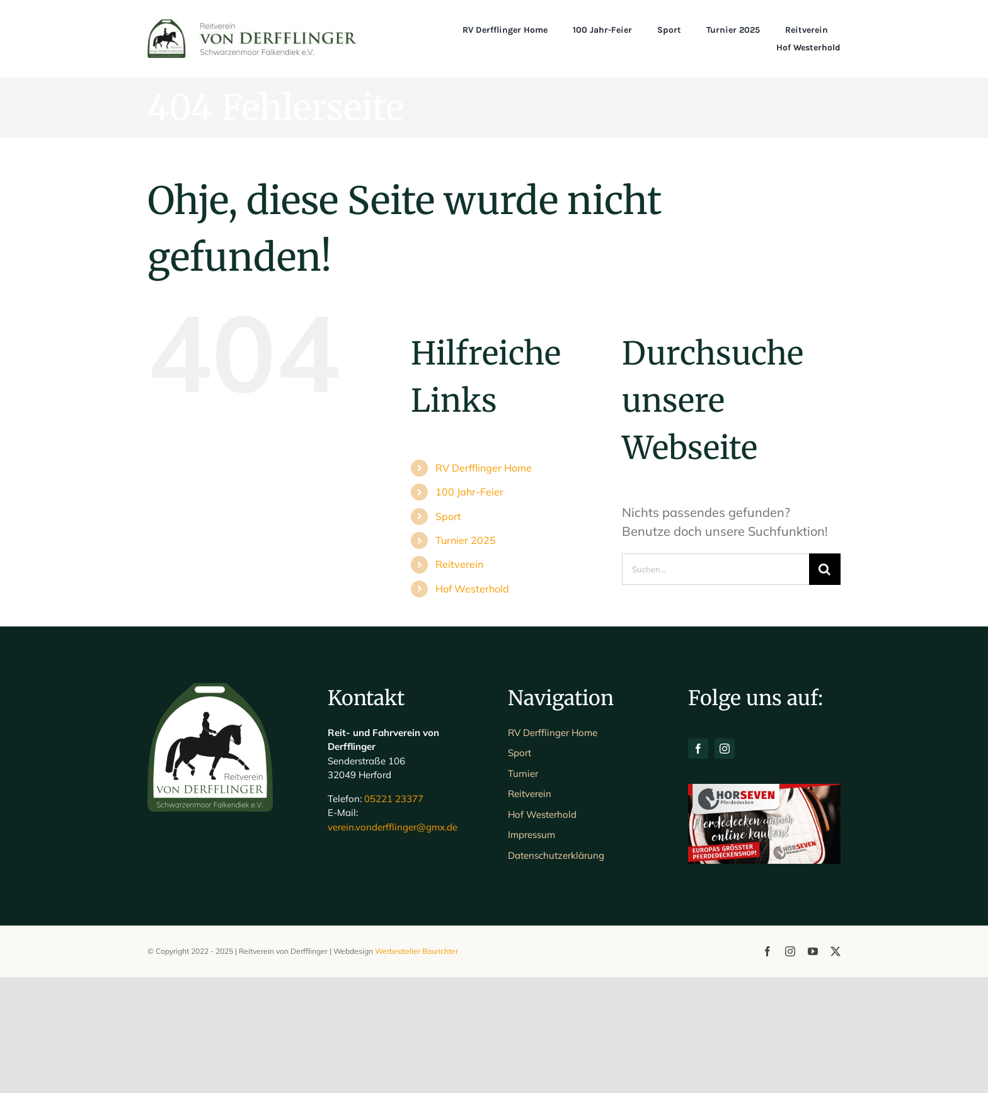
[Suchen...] (715, 569)
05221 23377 (393, 914)
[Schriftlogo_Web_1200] (253, 25)
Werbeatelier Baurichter (416, 1067)
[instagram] (725, 864)
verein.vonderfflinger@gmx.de (392, 943)
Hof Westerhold (472, 588)
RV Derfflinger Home (483, 468)
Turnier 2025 (465, 540)
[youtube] (813, 1067)
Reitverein (459, 564)
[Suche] (825, 569)
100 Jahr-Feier (469, 491)
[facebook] (698, 864)
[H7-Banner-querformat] (764, 906)
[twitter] (835, 1067)
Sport (448, 516)
